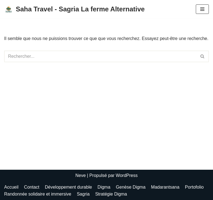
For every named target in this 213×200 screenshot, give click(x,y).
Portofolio (194, 187)
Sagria (83, 194)
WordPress (127, 175)
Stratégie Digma (111, 194)
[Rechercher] (100, 56)
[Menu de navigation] (202, 9)
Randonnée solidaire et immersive (37, 194)
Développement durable (68, 187)
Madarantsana (165, 187)
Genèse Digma (131, 187)
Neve (80, 175)
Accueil (11, 187)
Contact (31, 187)
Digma (104, 187)
